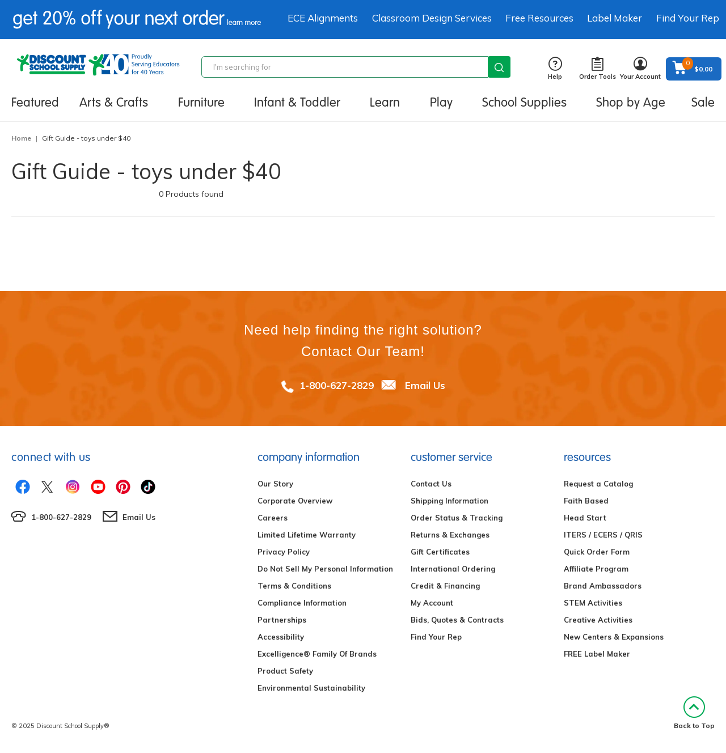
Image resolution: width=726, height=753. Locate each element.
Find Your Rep (687, 18)
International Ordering (453, 568)
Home (21, 138)
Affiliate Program (596, 568)
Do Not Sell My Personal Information (325, 568)
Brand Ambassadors (602, 585)
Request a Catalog (598, 483)
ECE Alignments (323, 18)
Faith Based (586, 500)
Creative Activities (598, 619)
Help (555, 69)
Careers (273, 517)
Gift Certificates (440, 551)
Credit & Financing (445, 585)
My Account (432, 602)
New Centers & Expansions (614, 636)
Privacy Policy (284, 551)
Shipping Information (449, 500)
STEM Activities (593, 602)
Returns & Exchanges (450, 534)
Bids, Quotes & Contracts (457, 619)
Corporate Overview (295, 500)
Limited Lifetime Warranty (307, 534)
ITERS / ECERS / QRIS (603, 534)
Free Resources (539, 18)
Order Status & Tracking (457, 517)
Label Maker (614, 18)
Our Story (275, 483)
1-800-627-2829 (336, 385)
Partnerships (282, 619)
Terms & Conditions (294, 585)
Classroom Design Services (432, 18)
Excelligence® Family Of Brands (317, 653)
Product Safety (285, 670)
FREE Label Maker (597, 653)
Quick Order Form (597, 551)
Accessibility (281, 636)
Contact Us (431, 483)
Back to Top (694, 713)
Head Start (585, 517)
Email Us (425, 385)
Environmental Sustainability (311, 687)
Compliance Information (302, 602)
